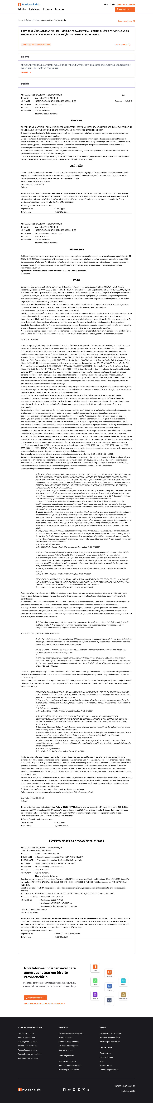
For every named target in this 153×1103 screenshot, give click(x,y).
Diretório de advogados (68, 1046)
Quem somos (105, 1053)
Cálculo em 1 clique (26, 1033)
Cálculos (22, 9)
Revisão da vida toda (26, 1037)
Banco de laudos (65, 1037)
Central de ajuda (106, 1057)
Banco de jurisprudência (69, 1042)
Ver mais (26, 72)
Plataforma (34, 9)
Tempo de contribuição (27, 1046)
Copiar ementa (122, 44)
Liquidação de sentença (27, 1042)
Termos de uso (106, 1066)
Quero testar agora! (35, 1001)
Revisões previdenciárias (110, 1037)
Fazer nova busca (126, 21)
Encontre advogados (67, 1061)
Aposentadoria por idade (28, 1058)
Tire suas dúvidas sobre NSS (70, 1066)
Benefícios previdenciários (111, 1033)
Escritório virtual (66, 1050)
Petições (47, 9)
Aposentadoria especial (28, 1050)
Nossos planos (125, 9)
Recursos (59, 9)
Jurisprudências (32, 20)
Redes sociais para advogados (71, 1033)
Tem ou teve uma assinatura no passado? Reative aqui (44, 1006)
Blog (106, 4)
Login (112, 4)
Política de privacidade (109, 1070)
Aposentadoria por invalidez (29, 1054)
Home (20, 20)
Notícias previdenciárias (69, 1070)
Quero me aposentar (126, 4)
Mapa (102, 1061)
